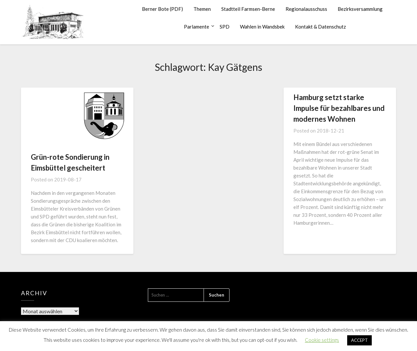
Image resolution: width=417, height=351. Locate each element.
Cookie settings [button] (322, 340)
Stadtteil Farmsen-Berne (248, 9)
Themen (202, 9)
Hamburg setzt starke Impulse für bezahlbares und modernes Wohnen (339, 108)
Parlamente (196, 27)
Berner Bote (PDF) (162, 9)
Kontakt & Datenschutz (320, 27)
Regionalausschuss (306, 9)
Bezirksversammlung (360, 9)
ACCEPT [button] (359, 340)
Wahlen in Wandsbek (262, 27)
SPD (224, 27)
